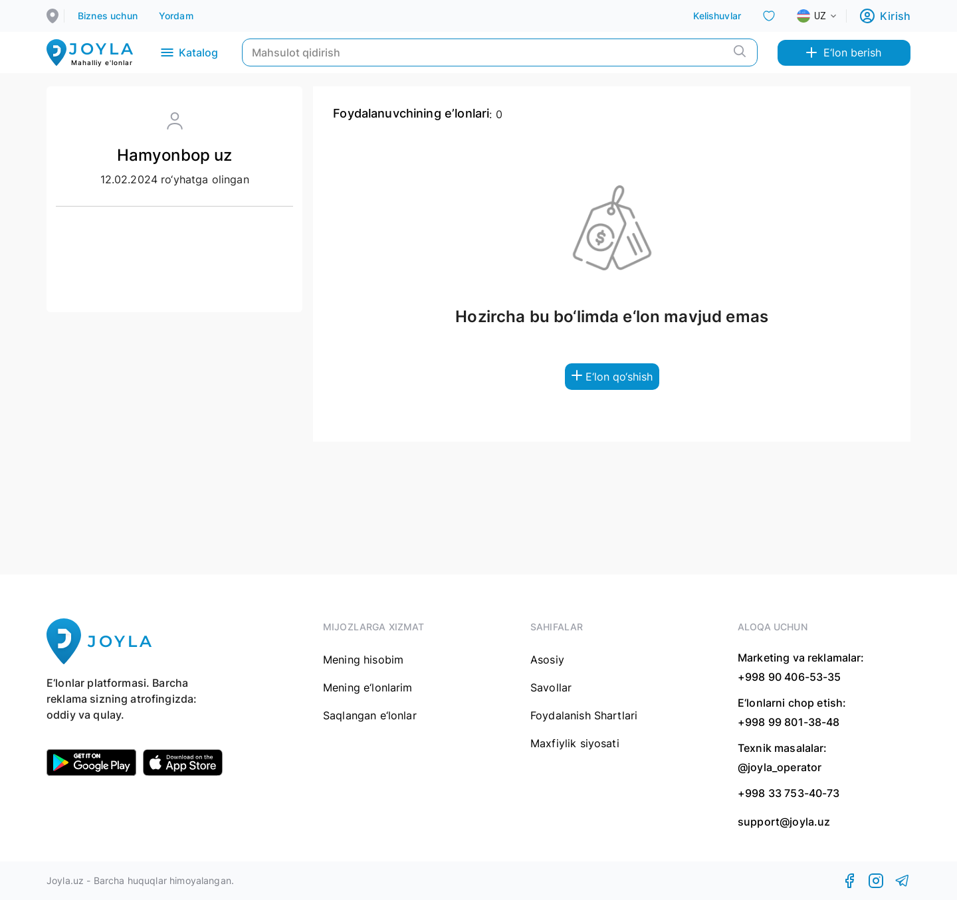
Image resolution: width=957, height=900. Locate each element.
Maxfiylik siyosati (574, 743)
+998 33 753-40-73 (789, 793)
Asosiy (547, 659)
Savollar (551, 687)
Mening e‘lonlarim (368, 687)
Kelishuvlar (717, 15)
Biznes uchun (108, 15)
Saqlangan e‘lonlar (370, 715)
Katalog (188, 52)
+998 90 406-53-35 (789, 676)
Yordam (176, 15)
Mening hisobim (363, 659)
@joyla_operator (779, 767)
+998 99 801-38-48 (789, 722)
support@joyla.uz (784, 822)
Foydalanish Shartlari (583, 715)
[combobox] (827, 16)
